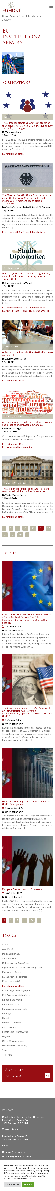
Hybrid (5, 1018)
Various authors (13, 132)
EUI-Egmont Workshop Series (16, 995)
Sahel (4, 1050)
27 (25, 528)
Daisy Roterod (30, 207)
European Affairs (10, 1004)
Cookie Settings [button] (12, 1184)
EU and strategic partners (14, 976)
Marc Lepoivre (12, 282)
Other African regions (13, 1041)
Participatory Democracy (14, 1045)
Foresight (7, 1013)
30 (48, 528)
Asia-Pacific (8, 949)
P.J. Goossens (44, 207)
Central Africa (9, 958)
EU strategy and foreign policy (17, 310)
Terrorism (7, 1054)
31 (5, 535)
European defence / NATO (15, 1009)
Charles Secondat (14, 207)
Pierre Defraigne (13, 428)
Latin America (9, 1027)
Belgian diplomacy (11, 953)
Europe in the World (12, 999)
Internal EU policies (42, 310)
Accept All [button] (28, 1184)
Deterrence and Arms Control (16, 963)
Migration (7, 1036)
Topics (13, 16)
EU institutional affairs (13, 153)
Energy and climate (11, 972)
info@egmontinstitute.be (18, 1156)
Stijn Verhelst (26, 282)
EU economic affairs (12, 232)
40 (20, 535)
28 (33, 528)
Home (5, 16)
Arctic (5, 944)
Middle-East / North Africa (15, 1031)
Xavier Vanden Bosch (15, 358)
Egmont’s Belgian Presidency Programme (22, 967)
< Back (6, 21)
